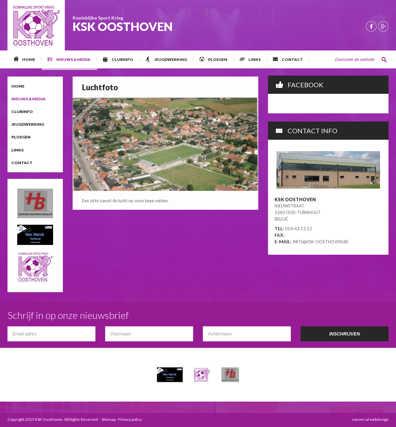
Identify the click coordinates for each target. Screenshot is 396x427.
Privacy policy (130, 419)
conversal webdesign (370, 419)
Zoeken (384, 59)
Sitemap (109, 419)
